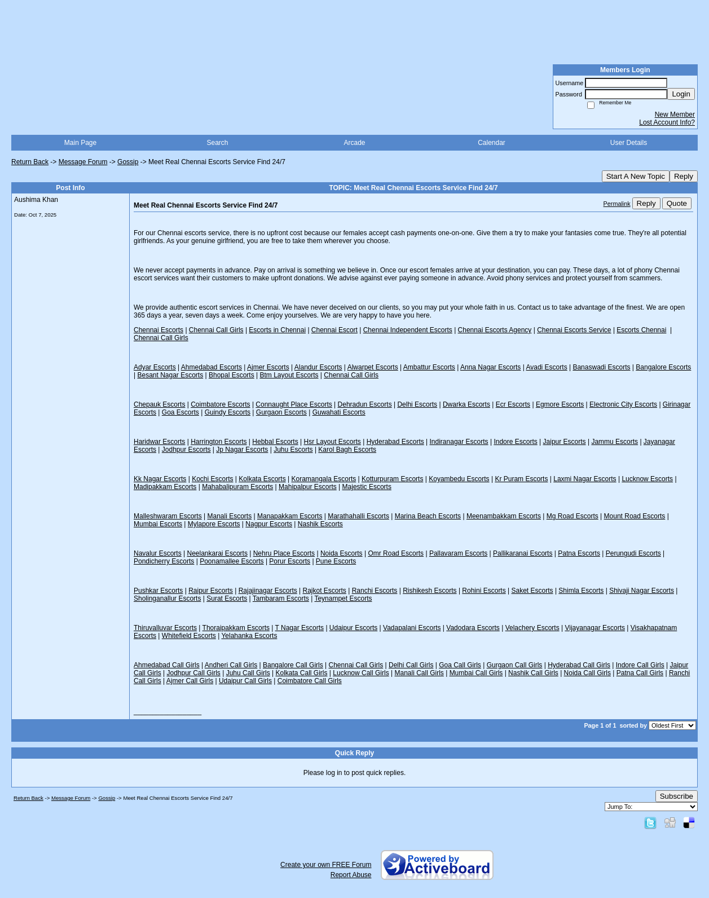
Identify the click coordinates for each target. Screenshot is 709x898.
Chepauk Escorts (159, 404)
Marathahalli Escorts (358, 516)
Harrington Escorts (218, 442)
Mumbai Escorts (158, 524)
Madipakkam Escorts (165, 487)
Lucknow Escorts (647, 479)
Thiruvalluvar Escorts (165, 628)
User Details (628, 143)
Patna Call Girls (639, 673)
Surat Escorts (226, 598)
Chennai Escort (334, 330)
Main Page (80, 143)
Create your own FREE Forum (325, 865)
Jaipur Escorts (564, 442)
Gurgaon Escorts (281, 412)
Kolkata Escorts (262, 479)
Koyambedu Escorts (459, 479)
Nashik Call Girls (533, 673)
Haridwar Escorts (159, 442)
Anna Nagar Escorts (490, 367)
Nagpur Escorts (268, 524)
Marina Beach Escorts (428, 516)
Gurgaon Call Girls (515, 665)
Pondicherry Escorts (164, 561)
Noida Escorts (341, 553)
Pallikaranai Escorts (522, 553)
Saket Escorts (532, 591)
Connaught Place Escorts (294, 404)
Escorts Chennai (641, 330)
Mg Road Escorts (572, 516)
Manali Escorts (230, 516)
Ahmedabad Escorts (211, 367)
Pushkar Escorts (158, 591)
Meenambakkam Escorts (503, 516)
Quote (677, 203)
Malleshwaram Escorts (168, 516)
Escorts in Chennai (277, 330)
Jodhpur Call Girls (193, 673)
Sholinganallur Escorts (167, 598)
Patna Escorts (579, 553)
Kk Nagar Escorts (160, 479)
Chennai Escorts (158, 330)
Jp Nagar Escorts (242, 450)
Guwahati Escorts (338, 412)
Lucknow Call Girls (361, 673)
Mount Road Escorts (635, 516)
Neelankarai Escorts (217, 553)
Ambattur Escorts (429, 367)
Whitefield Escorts (189, 636)
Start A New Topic (635, 176)
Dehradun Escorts (365, 404)
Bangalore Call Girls (293, 665)
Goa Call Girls (460, 665)
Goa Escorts (180, 412)
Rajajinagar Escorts (268, 591)
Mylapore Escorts (214, 524)
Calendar (491, 143)
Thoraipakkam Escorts (236, 628)
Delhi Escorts (417, 404)
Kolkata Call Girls (301, 673)
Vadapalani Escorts (412, 628)
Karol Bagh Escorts (347, 450)
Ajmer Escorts (268, 367)
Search (217, 143)
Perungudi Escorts (633, 553)
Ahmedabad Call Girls (167, 665)
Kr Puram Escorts (521, 479)
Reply (683, 176)
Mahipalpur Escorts (308, 487)
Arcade (354, 143)
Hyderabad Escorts (395, 442)
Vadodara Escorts (473, 628)
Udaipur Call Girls (245, 681)
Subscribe (676, 796)
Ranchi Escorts (375, 591)
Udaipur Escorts (353, 628)
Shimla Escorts (581, 591)
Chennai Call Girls (216, 330)
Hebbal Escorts (275, 442)
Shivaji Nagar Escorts (641, 591)
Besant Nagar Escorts (170, 375)
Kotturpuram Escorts (392, 479)
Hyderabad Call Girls (579, 665)
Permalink (617, 203)
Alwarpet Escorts (372, 367)
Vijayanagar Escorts (595, 628)
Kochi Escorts (212, 479)
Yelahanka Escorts (249, 636)
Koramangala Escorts (324, 479)
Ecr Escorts (513, 404)
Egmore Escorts (560, 404)
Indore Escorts (515, 442)
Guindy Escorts (227, 412)
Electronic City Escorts (623, 404)
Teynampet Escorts (343, 598)
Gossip (127, 162)
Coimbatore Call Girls (310, 681)
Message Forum (83, 162)
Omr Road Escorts (396, 553)
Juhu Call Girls (248, 673)
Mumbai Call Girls (476, 673)
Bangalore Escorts (663, 367)
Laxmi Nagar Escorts (584, 479)
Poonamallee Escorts (231, 561)
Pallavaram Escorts (458, 553)
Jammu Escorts (614, 442)
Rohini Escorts (483, 591)
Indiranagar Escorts (459, 442)
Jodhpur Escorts (186, 450)
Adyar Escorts (155, 367)
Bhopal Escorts (231, 375)
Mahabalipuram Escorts (237, 487)
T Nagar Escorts (299, 628)
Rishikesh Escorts (429, 591)
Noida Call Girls (587, 673)
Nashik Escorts (320, 524)
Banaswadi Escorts (601, 367)
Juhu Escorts (293, 450)
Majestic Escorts (366, 487)
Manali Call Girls (418, 673)
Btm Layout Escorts (288, 375)
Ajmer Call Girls (189, 681)
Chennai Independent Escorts (407, 330)
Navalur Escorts (158, 553)
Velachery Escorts (532, 628)
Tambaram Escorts (281, 598)
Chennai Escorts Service (574, 330)
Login (681, 94)
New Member (675, 114)
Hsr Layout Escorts (332, 442)
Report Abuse (351, 875)
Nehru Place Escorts (284, 553)
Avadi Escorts (546, 367)
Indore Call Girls (640, 665)
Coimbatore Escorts (220, 404)
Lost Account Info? (667, 122)
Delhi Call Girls (411, 665)
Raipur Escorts (210, 591)
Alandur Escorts (318, 367)
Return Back (30, 162)
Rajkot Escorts (324, 591)
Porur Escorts (289, 561)
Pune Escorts (336, 561)
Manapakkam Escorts (289, 516)
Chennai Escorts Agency (495, 330)
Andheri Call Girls (231, 665)
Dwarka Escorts (466, 404)
